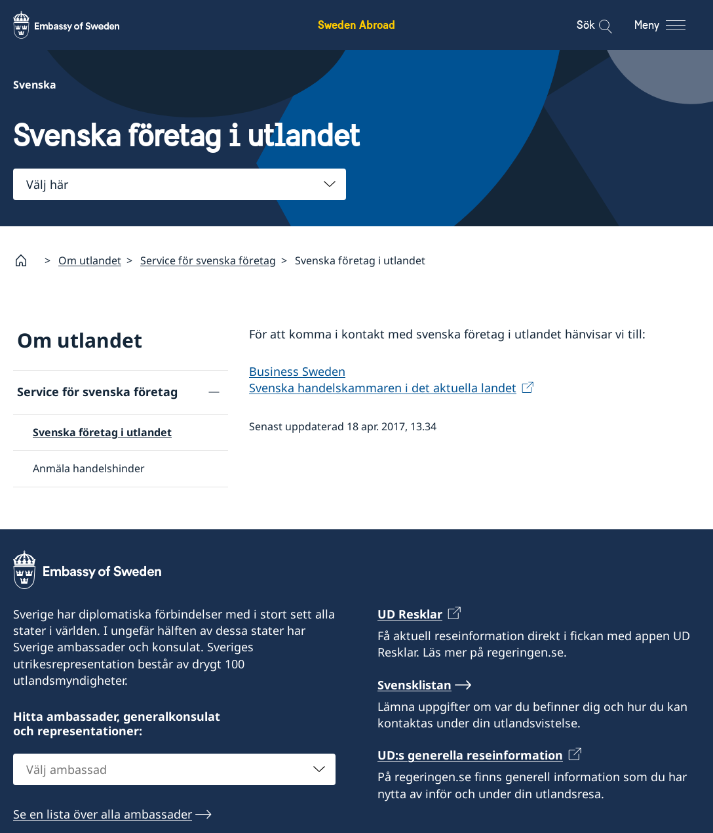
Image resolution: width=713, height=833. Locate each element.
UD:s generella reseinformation (470, 755)
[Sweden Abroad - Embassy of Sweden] (78, 25)
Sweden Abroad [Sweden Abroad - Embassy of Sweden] (356, 24)
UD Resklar (409, 614)
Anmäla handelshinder (89, 469)
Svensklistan (414, 685)
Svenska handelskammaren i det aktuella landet (382, 388)
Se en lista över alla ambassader (102, 814)
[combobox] (179, 184)
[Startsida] (26, 260)
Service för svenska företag (208, 260)
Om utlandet (89, 260)
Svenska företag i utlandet (102, 432)
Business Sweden (297, 372)
